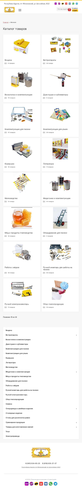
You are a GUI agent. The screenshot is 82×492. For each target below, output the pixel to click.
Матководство (12, 367)
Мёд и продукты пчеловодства (18, 376)
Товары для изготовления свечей (19, 427)
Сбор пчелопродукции (15, 399)
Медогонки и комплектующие (18, 372)
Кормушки (10, 358)
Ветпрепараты (12, 335)
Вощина (9, 330)
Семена (9, 404)
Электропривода (13, 436)
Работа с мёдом (12, 385)
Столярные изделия (14, 413)
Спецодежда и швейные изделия (19, 408)
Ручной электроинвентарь (16, 395)
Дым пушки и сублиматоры (17, 344)
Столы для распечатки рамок (18, 418)
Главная (5, 22)
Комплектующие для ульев (17, 353)
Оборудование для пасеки (16, 381)
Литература (11, 362)
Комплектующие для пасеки (17, 349)
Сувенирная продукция (15, 422)
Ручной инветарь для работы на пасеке (22, 390)
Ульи (8, 431)
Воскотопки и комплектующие (18, 339)
